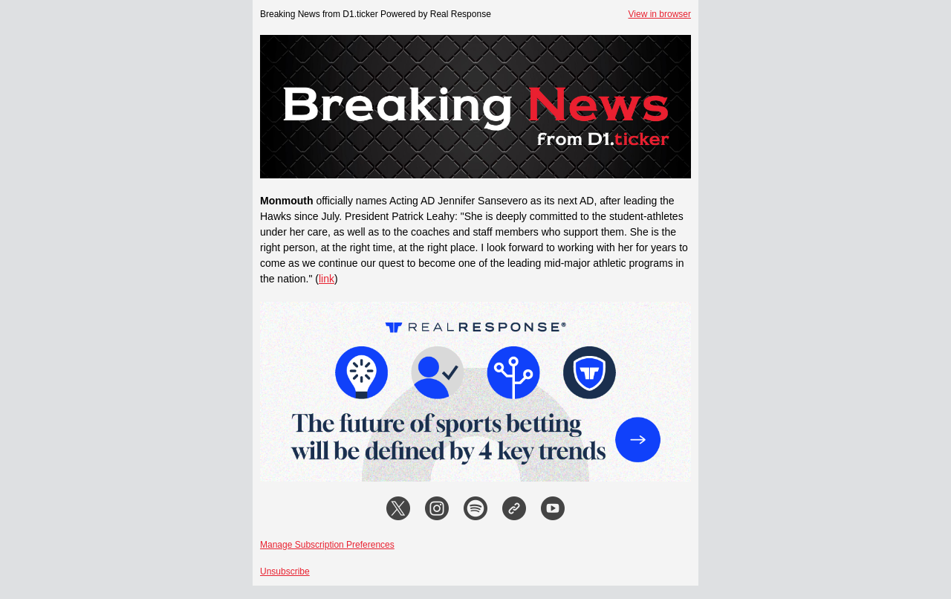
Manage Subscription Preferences (327, 545)
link (326, 279)
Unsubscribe (285, 571)
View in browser (660, 14)
